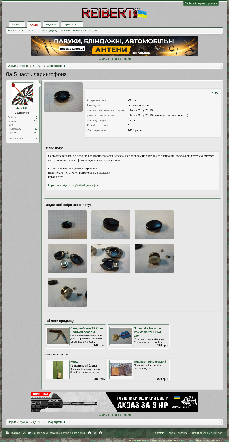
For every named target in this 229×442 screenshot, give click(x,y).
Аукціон (34, 24)
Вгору (95, 432)
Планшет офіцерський (150, 361)
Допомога (158, 433)
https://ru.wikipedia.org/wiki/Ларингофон (73, 185)
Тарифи (65, 30)
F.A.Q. (29, 30)
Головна (89, 432)
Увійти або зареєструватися (201, 3)
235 (35, 121)
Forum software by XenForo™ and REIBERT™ (175, 440)
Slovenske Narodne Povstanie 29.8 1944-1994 (148, 332)
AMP (215, 93)
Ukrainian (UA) (18, 433)
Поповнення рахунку (85, 30)
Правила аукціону (47, 30)
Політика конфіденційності (207, 433)
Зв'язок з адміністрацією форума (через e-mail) (59, 433)
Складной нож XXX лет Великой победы (86, 330)
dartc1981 (22, 108)
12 (36, 129)
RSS (100, 432)
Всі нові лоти (15, 30)
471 (35, 132)
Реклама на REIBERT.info (114, 59)
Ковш (74, 361)
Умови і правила (178, 433)
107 (35, 138)
